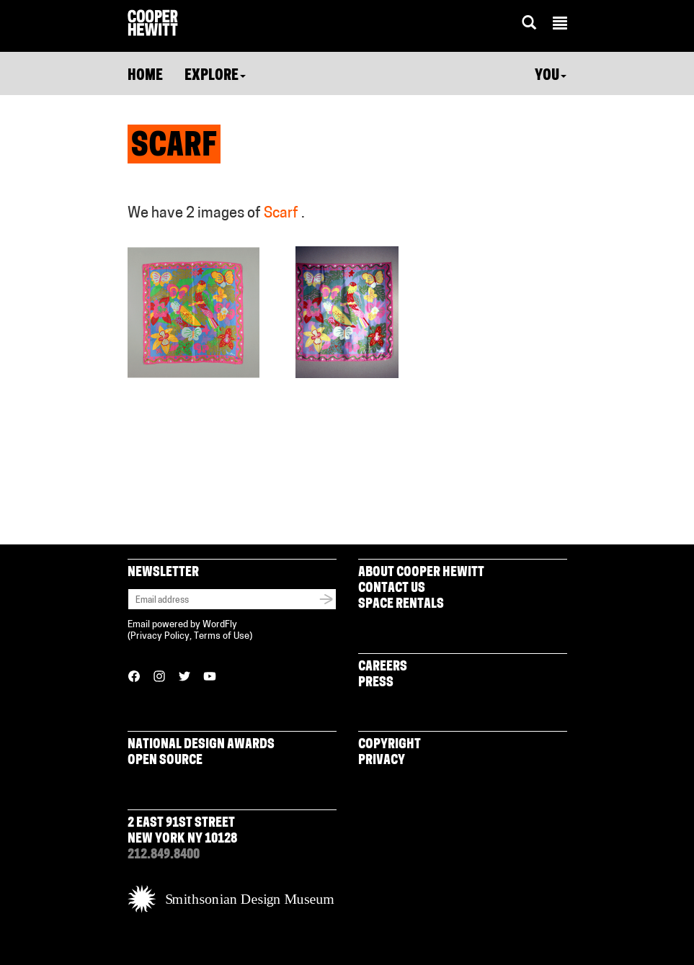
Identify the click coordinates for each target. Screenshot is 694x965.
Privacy (381, 761)
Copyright (389, 745)
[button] (560, 25)
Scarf (281, 214)
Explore (215, 76)
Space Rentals (401, 604)
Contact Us (391, 589)
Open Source (165, 761)
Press (375, 683)
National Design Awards (201, 745)
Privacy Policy (160, 636)
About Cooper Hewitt (421, 573)
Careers (382, 667)
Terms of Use (221, 636)
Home (145, 76)
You (550, 76)
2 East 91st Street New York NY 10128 (182, 831)
